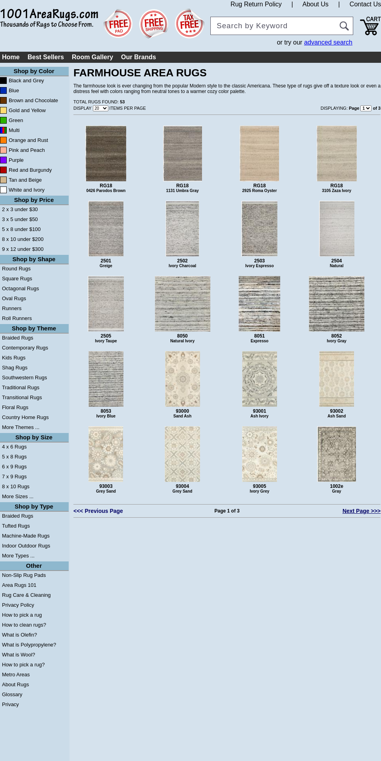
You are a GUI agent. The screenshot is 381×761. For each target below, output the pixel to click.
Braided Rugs (17, 338)
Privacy (10, 704)
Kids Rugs (13, 358)
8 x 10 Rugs (15, 486)
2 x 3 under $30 (20, 209)
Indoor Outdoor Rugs (26, 546)
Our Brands (138, 57)
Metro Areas (16, 675)
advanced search (328, 42)
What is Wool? (18, 655)
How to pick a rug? (23, 665)
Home (10, 57)
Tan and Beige (25, 180)
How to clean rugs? (24, 625)
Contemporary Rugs (25, 348)
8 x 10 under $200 (23, 239)
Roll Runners (17, 318)
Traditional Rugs (20, 387)
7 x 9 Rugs (14, 477)
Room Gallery (92, 57)
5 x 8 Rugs (14, 457)
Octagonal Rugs (20, 288)
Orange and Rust (28, 140)
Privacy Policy (18, 605)
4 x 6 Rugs (14, 447)
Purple (16, 160)
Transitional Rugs (22, 397)
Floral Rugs (15, 407)
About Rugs (15, 684)
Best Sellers (45, 57)
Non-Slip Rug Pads (24, 575)
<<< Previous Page (98, 511)
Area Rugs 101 (19, 585)
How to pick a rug (22, 615)
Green (16, 120)
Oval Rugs (14, 298)
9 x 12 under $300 (23, 249)
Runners (11, 308)
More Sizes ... (17, 496)
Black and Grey (26, 80)
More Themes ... (20, 427)
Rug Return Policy (256, 4)
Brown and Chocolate (33, 100)
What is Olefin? (19, 635)
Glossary (12, 694)
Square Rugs (17, 278)
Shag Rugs (14, 368)
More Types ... (18, 556)
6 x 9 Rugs (14, 467)
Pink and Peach (27, 150)
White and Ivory (26, 190)
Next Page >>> (362, 511)
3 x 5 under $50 (20, 219)
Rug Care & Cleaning (26, 595)
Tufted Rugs (16, 526)
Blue (14, 90)
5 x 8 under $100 (21, 229)
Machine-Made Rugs (26, 536)
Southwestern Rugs (24, 377)
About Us (315, 4)
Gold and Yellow (27, 110)
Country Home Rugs (25, 417)
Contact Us (365, 4)
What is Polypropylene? (29, 645)
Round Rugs (16, 269)
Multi (14, 130)
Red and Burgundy (30, 170)
